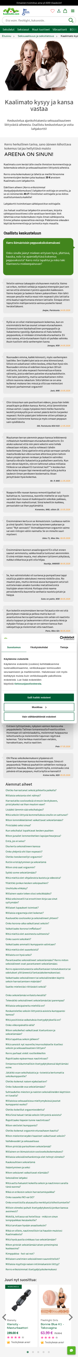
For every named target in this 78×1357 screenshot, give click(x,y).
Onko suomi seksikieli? (18, 939)
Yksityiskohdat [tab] (39, 647)
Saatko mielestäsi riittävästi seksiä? (26, 986)
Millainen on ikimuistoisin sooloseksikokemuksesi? (34, 1151)
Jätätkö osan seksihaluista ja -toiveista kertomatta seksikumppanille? (35, 1074)
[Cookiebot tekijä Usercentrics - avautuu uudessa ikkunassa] (59, 638)
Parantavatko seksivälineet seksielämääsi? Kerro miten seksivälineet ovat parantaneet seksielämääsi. (37, 961)
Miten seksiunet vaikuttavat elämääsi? (27, 1172)
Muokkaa (39, 707)
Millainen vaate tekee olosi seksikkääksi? (29, 893)
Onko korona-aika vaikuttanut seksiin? (27, 923)
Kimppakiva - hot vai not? (20, 1253)
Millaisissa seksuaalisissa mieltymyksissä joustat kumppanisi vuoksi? (33, 1102)
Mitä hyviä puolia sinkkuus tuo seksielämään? (31, 1239)
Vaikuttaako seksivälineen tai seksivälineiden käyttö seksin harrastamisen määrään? (35, 979)
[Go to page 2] (33, 1352)
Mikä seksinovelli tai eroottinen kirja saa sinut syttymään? (31, 900)
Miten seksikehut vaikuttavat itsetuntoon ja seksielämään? (30, 1032)
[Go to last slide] (4, 1317)
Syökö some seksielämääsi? (21, 872)
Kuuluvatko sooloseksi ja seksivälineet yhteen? (32, 918)
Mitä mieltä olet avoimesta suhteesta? (27, 933)
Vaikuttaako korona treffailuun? (23, 928)
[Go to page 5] (49, 1352)
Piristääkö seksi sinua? (18, 825)
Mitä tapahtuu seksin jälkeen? (22, 1039)
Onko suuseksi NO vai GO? (20, 1197)
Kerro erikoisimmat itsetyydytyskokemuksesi (31, 1269)
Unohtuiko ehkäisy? (17, 888)
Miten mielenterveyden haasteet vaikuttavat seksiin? (35, 1135)
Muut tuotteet (41, 29)
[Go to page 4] (44, 1352)
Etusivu (6, 36)
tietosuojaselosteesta (28, 683)
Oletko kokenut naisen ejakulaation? (26, 1081)
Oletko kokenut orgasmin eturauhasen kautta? (32, 1130)
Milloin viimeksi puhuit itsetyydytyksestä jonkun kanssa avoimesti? (37, 1209)
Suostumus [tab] (14, 647)
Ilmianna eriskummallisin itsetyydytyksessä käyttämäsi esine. (37, 1065)
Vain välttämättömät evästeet (39, 716)
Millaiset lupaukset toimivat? (22, 907)
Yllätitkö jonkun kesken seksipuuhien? (27, 883)
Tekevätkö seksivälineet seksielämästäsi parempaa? (35, 1000)
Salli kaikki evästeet (39, 697)
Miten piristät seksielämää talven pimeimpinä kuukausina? (32, 1246)
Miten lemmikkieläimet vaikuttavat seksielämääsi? (34, 820)
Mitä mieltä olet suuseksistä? (22, 949)
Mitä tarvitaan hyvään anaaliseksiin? (26, 1225)
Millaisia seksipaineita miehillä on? (25, 1005)
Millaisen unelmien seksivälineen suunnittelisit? (33, 1258)
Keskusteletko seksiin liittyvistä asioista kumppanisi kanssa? (35, 1012)
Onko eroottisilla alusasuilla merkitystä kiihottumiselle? (38, 1202)
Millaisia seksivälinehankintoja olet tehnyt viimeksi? (35, 1156)
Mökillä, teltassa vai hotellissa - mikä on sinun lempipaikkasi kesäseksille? (32, 1218)
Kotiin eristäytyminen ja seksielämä (26, 862)
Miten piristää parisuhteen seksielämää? (28, 1146)
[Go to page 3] (38, 1352)
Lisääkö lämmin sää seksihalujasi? (25, 809)
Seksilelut (9, 29)
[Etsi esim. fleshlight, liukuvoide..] (36, 20)
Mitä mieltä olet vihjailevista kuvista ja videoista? (33, 877)
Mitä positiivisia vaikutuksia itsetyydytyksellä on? (33, 1019)
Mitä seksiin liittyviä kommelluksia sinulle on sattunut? (37, 814)
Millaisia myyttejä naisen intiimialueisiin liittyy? (33, 1264)
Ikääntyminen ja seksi (18, 1167)
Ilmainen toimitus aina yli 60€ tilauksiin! (39, 2)
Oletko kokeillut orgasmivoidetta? (25, 1109)
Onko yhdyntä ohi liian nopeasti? (24, 851)
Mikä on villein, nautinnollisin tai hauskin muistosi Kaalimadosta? (34, 1232)
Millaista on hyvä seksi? (19, 954)
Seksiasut (23, 29)
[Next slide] (70, 1317)
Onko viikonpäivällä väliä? (20, 1025)
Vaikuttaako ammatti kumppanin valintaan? (31, 944)
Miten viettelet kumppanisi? (22, 1125)
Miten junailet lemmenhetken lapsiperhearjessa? (33, 835)
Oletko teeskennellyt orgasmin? (24, 856)
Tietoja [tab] (64, 647)
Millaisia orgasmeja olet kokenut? (25, 912)
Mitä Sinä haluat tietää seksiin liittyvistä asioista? (34, 1114)
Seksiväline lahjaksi (16, 1177)
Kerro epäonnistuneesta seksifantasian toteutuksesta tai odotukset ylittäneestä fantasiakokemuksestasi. (38, 970)
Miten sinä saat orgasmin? (20, 867)
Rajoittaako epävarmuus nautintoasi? (27, 1058)
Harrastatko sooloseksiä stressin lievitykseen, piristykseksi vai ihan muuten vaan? (32, 802)
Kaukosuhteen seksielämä (20, 1162)
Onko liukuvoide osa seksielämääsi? (26, 1086)
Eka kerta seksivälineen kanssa (23, 846)
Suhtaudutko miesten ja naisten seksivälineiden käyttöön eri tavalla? (38, 1093)
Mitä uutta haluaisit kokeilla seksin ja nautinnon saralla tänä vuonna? (37, 1184)
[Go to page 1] (28, 1352)
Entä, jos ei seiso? (15, 841)
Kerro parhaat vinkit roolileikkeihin (26, 1053)
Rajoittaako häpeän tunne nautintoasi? (28, 1120)
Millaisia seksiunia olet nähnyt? (23, 795)
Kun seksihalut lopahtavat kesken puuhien (29, 830)
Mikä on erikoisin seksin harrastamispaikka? (30, 1192)
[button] (71, 20)
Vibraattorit (60, 29)
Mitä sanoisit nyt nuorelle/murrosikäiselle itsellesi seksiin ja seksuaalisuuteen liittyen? (34, 1046)
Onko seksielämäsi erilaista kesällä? (26, 995)
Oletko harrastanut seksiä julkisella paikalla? (31, 790)
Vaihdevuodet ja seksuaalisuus (22, 1141)
